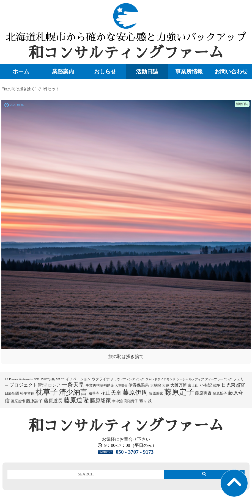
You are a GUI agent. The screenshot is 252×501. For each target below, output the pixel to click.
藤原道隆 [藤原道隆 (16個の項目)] (76, 400)
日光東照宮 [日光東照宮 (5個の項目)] (233, 385)
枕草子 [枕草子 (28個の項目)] (46, 392)
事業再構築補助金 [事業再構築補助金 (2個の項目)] (100, 385)
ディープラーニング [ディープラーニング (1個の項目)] (218, 379)
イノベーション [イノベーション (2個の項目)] (78, 379)
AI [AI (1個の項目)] (6, 379)
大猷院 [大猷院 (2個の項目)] (155, 385)
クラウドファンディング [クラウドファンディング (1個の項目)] (127, 379)
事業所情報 (189, 71)
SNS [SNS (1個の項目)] (37, 379)
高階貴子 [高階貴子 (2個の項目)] (131, 401)
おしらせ (105, 71)
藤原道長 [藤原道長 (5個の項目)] (53, 400)
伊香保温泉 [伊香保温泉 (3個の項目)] (138, 385)
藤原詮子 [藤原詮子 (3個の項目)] (34, 401)
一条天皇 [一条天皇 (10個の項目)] (72, 384)
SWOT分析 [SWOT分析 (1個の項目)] (48, 379)
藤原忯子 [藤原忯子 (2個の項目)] (220, 393)
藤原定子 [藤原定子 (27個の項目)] (179, 392)
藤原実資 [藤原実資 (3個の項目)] (203, 393)
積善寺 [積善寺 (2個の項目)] (94, 393)
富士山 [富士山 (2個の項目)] (193, 385)
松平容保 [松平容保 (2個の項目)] (27, 393)
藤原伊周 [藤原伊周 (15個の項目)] (135, 392)
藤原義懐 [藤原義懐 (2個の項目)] (18, 401)
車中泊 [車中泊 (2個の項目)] (117, 401)
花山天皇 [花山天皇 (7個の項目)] (110, 393)
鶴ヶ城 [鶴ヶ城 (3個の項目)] (145, 401)
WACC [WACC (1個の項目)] (60, 379)
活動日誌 (147, 71)
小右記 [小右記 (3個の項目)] (206, 385)
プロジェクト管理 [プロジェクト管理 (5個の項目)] (28, 385)
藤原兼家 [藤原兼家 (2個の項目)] (156, 393)
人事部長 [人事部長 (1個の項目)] (121, 385)
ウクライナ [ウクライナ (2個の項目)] (101, 379)
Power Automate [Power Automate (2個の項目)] (21, 379)
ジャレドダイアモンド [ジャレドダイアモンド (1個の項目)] (160, 379)
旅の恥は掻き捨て (126, 356)
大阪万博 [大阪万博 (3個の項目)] (178, 385)
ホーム (21, 71)
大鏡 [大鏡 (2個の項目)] (165, 385)
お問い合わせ (231, 71)
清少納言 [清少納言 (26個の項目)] (73, 392)
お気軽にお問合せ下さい (126, 439)
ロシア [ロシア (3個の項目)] (54, 385)
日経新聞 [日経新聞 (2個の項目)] (12, 393)
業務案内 (63, 71)
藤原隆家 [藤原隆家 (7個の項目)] (100, 400)
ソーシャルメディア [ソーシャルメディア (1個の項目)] (190, 379)
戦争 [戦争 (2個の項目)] (216, 385)
